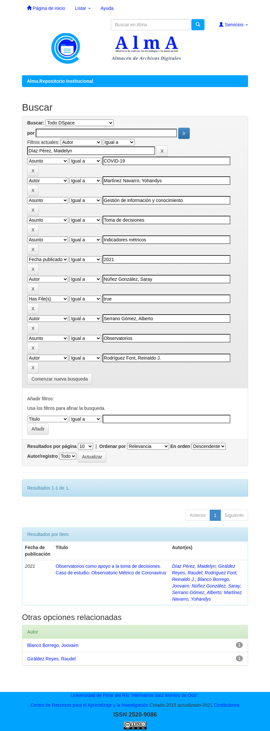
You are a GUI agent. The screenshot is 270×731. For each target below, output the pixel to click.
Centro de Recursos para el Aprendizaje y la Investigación (89, 705)
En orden (180, 446)
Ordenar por (112, 446)
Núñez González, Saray (216, 585)
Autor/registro (42, 456)
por (31, 133)
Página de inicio (46, 8)
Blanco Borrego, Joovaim (52, 645)
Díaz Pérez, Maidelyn (194, 566)
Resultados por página (52, 446)
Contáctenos (227, 705)
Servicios (233, 24)
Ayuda (107, 8)
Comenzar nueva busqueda (59, 379)
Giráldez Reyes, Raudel (51, 658)
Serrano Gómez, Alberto (196, 592)
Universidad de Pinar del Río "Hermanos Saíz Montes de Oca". (135, 695)
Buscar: (35, 122)
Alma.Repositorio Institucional (60, 81)
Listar (83, 8)
